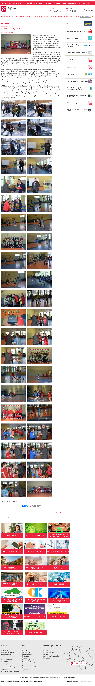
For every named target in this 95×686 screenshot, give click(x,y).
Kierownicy (25, 625)
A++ (49, 3)
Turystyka (60, 16)
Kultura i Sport (68, 16)
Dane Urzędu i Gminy (28, 629)
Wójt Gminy (26, 620)
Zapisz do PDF (58, 512)
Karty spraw (45, 16)
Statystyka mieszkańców (51, 625)
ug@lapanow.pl (90, 10)
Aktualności (15, 16)
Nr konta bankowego (28, 631)
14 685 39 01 (73, 10)
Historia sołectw (48, 622)
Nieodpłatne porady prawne (31, 635)
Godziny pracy (26, 627)
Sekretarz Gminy (27, 622)
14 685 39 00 (8, 631)
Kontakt (77, 16)
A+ (46, 3)
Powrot (7, 517)
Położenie (46, 627)
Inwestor (53, 16)
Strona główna (5, 16)
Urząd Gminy (36, 16)
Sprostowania (26, 633)
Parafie (45, 623)
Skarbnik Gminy (27, 623)
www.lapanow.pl (6, 635)
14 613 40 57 (73, 11)
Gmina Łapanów (25, 16)
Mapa (79, 627)
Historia (45, 620)
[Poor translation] (6, 663)
